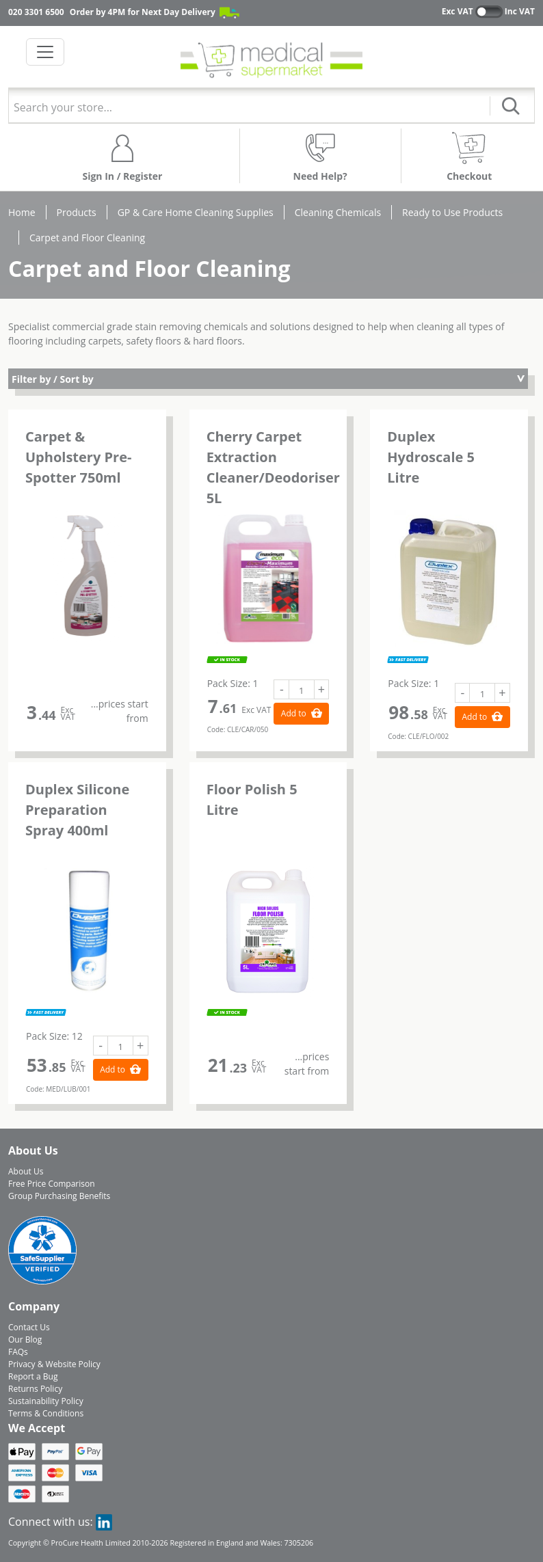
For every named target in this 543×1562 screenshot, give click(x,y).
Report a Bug (32, 1376)
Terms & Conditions (45, 1413)
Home (22, 212)
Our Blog (25, 1339)
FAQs (18, 1352)
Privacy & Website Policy (54, 1364)
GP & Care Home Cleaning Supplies (196, 212)
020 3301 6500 (36, 12)
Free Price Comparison (51, 1183)
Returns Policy (35, 1389)
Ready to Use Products (452, 212)
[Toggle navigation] (45, 52)
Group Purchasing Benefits (59, 1196)
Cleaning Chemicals (338, 212)
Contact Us (29, 1327)
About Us (25, 1171)
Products (76, 212)
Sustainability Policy (45, 1401)
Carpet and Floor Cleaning (87, 237)
